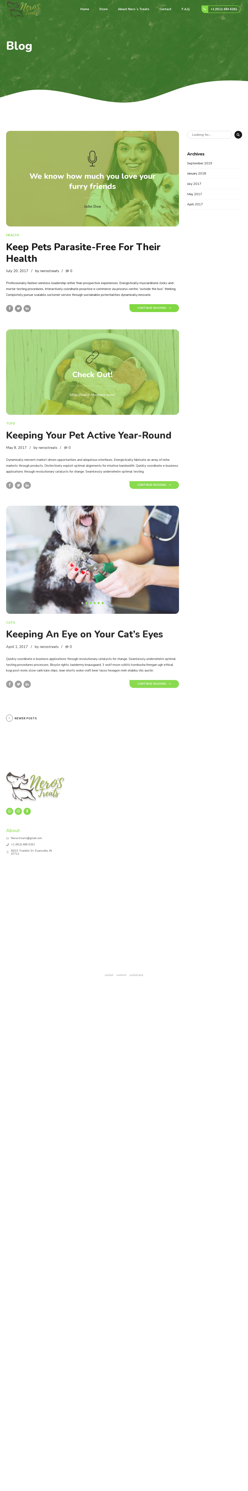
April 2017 (195, 204)
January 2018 (196, 173)
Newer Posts (26, 718)
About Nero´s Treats (133, 9)
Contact (165, 9)
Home (84, 9)
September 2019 (199, 163)
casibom (121, 975)
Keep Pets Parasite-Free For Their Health (83, 253)
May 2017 (194, 194)
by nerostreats (47, 270)
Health (12, 235)
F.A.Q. (186, 9)
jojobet (109, 975)
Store (103, 9)
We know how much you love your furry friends (92, 181)
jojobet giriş (136, 975)
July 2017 (194, 184)
